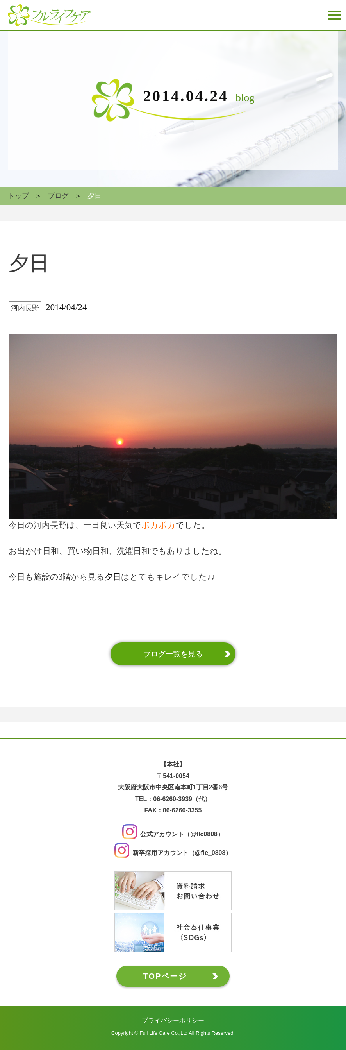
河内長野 (25, 308)
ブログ (58, 196)
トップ (18, 196)
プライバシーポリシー (173, 1020)
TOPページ (165, 976)
